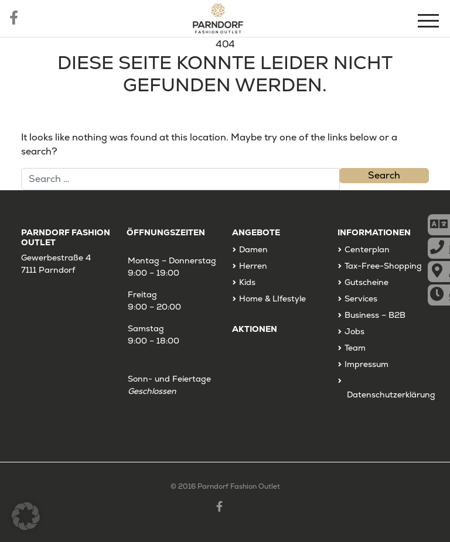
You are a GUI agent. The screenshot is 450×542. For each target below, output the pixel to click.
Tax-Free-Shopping (383, 265)
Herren (253, 265)
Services (361, 298)
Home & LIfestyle (272, 298)
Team (355, 347)
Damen (253, 249)
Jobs (354, 331)
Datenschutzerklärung (391, 394)
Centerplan (367, 249)
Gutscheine (366, 282)
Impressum (366, 364)
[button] (26, 516)
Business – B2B (375, 315)
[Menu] (429, 22)
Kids (247, 282)
